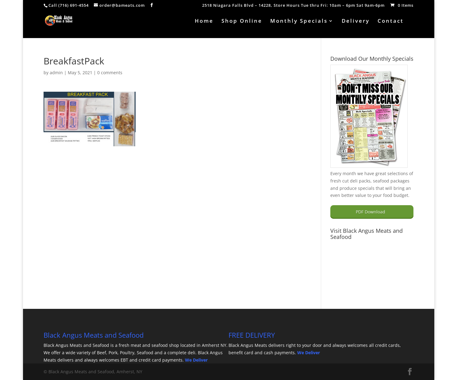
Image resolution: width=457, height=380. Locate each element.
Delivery (356, 21)
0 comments (109, 72)
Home (204, 21)
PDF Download (370, 212)
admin (56, 72)
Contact (391, 21)
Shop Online (241, 21)
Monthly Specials (299, 21)
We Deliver (196, 360)
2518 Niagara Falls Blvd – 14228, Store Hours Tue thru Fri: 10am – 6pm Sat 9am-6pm (293, 5)
